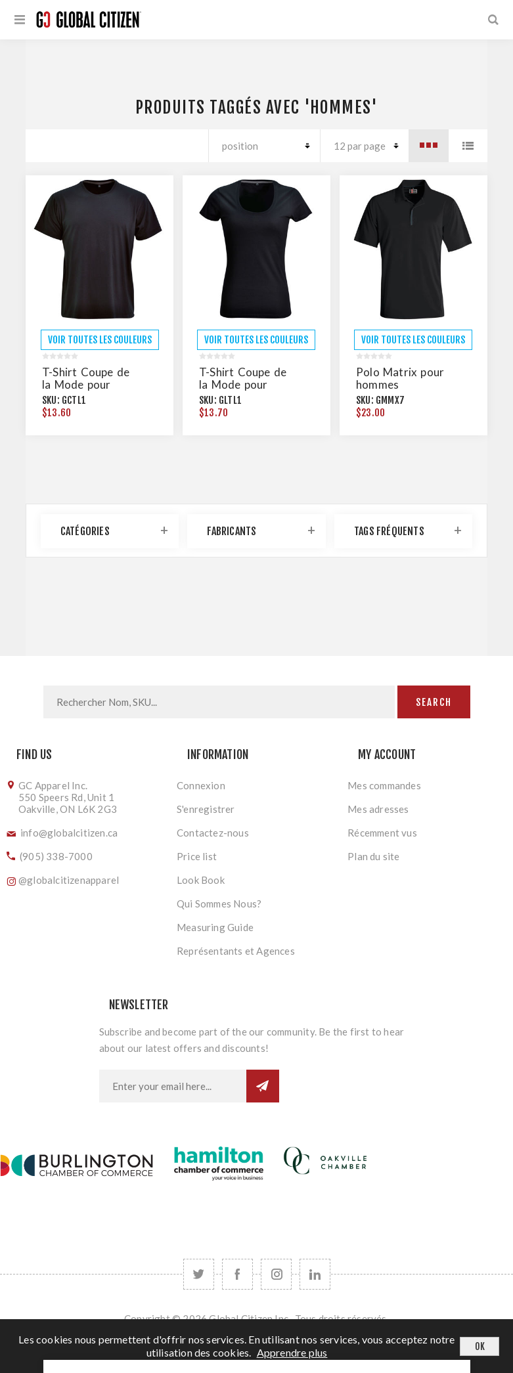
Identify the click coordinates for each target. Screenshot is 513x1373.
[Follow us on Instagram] (276, 1274)
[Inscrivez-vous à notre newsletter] (172, 1086)
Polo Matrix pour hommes (400, 378)
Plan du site (373, 856)
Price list (197, 856)
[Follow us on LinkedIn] (315, 1274)
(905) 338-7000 (56, 856)
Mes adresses (378, 809)
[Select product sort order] (264, 145)
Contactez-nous (213, 833)
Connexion (201, 785)
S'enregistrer (206, 809)
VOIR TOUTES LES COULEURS (100, 340)
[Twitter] (198, 1274)
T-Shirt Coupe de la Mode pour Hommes (85, 384)
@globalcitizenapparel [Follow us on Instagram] (68, 880)
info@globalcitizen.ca (69, 833)
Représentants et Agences (236, 951)
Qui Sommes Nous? (219, 903)
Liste (467, 145)
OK (480, 1346)
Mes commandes (384, 785)
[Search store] (219, 702)
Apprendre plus (292, 1352)
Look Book (201, 880)
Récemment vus (382, 833)
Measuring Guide (215, 927)
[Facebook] (237, 1274)
